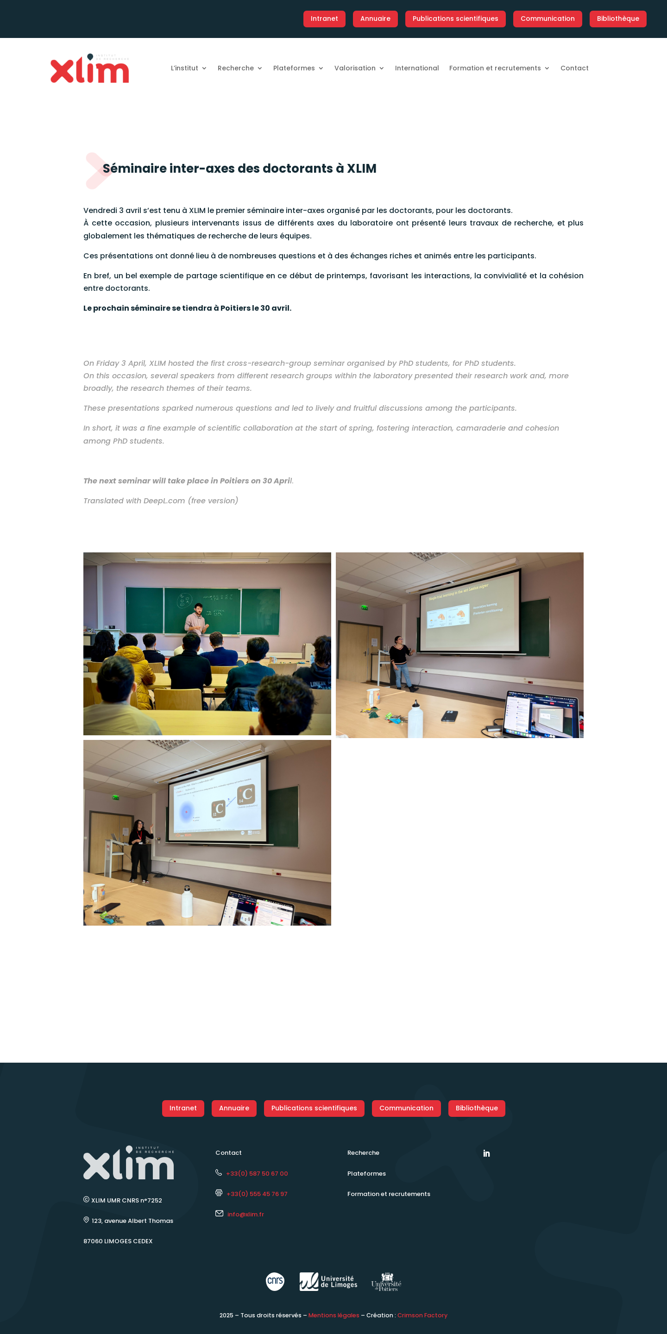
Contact (574, 68)
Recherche (236, 68)
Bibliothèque (618, 18)
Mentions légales (333, 1315)
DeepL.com (164, 500)
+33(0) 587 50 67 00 (251, 1173)
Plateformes (294, 68)
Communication (548, 18)
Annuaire (375, 18)
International (417, 68)
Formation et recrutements (495, 68)
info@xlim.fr (245, 1214)
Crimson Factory (422, 1315)
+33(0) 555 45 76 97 (251, 1194)
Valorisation (355, 68)
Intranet (324, 18)
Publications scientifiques (455, 18)
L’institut (184, 68)
